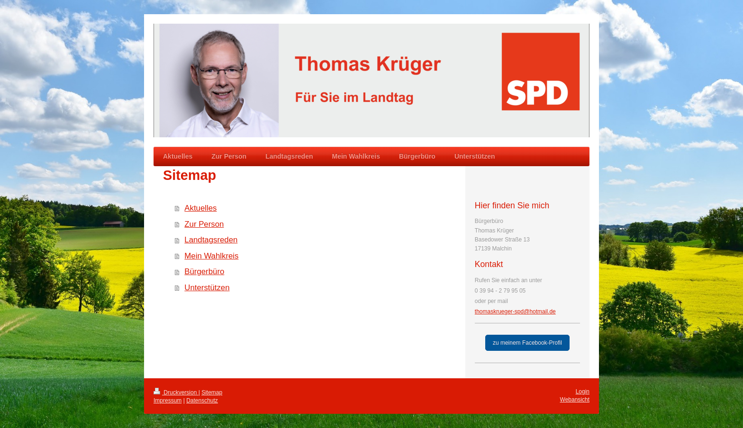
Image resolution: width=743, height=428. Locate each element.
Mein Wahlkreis (211, 255)
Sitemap (211, 392)
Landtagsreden (210, 239)
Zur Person (204, 224)
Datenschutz (202, 400)
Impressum (167, 400)
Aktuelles (200, 208)
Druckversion (176, 392)
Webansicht (574, 399)
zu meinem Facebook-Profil (527, 342)
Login (582, 391)
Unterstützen (206, 287)
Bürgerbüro (204, 271)
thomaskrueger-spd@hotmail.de (515, 311)
